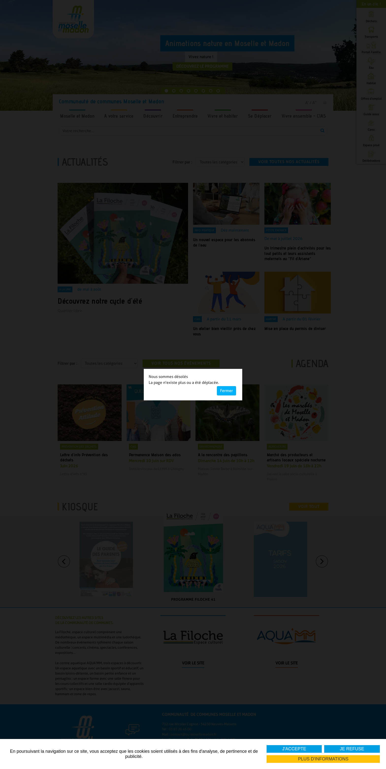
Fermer (226, 390)
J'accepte (294, 748)
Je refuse (352, 748)
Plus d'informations (323, 758)
